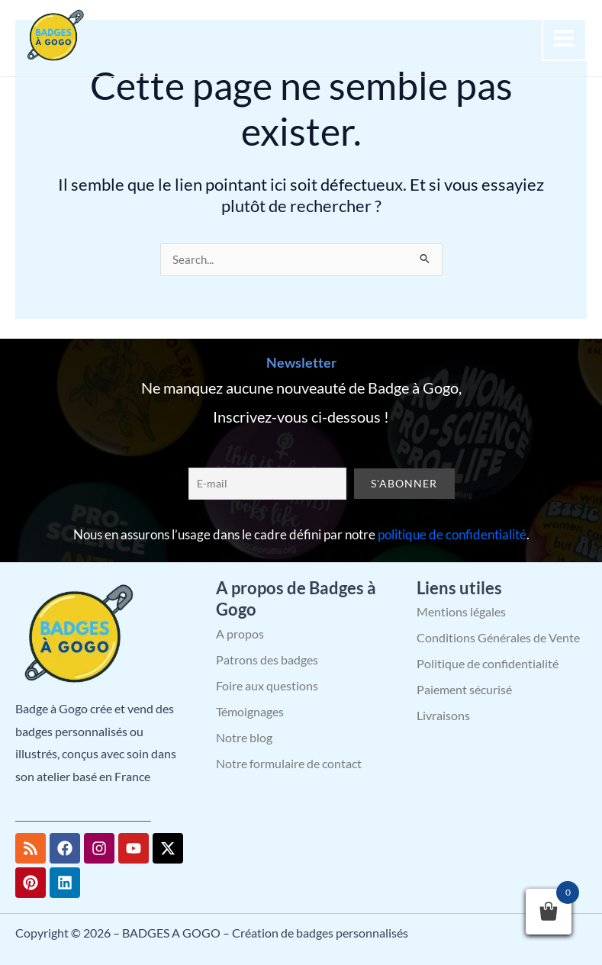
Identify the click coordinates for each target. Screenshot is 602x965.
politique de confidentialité (452, 534)
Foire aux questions (267, 685)
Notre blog (244, 737)
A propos (240, 633)
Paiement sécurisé (464, 689)
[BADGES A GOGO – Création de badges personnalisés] (53, 36)
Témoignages (250, 711)
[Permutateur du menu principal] (565, 38)
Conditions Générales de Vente (498, 637)
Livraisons (443, 715)
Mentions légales (461, 611)
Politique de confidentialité (488, 663)
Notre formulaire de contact (289, 763)
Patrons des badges (267, 659)
